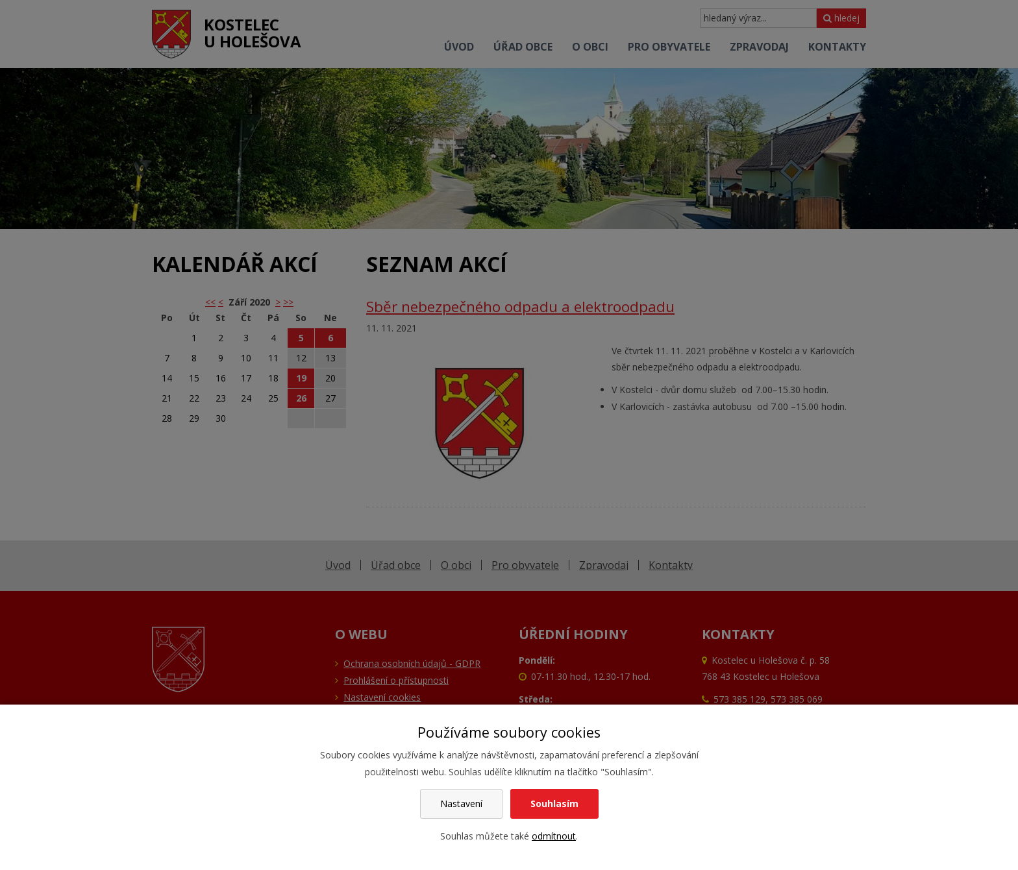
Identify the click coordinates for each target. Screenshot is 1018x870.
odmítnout (554, 836)
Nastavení (461, 803)
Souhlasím (554, 803)
